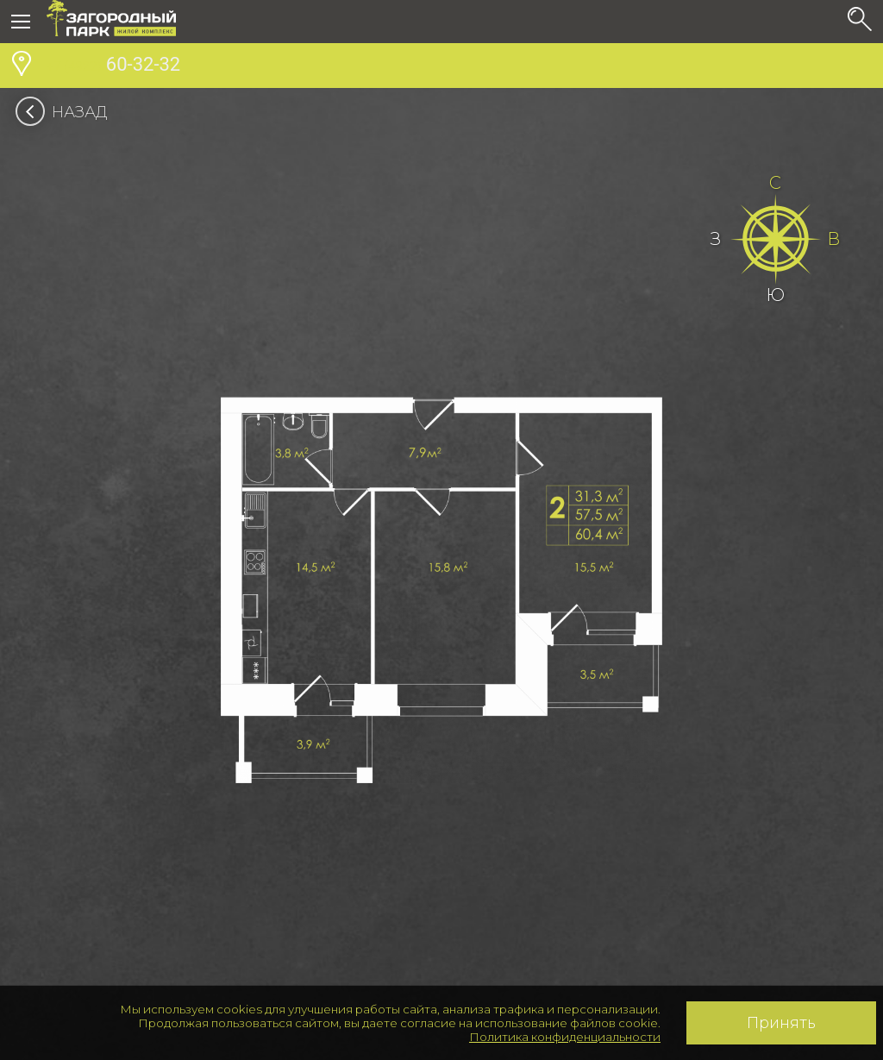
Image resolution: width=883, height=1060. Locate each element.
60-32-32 (113, 66)
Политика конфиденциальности (565, 1037)
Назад (67, 112)
